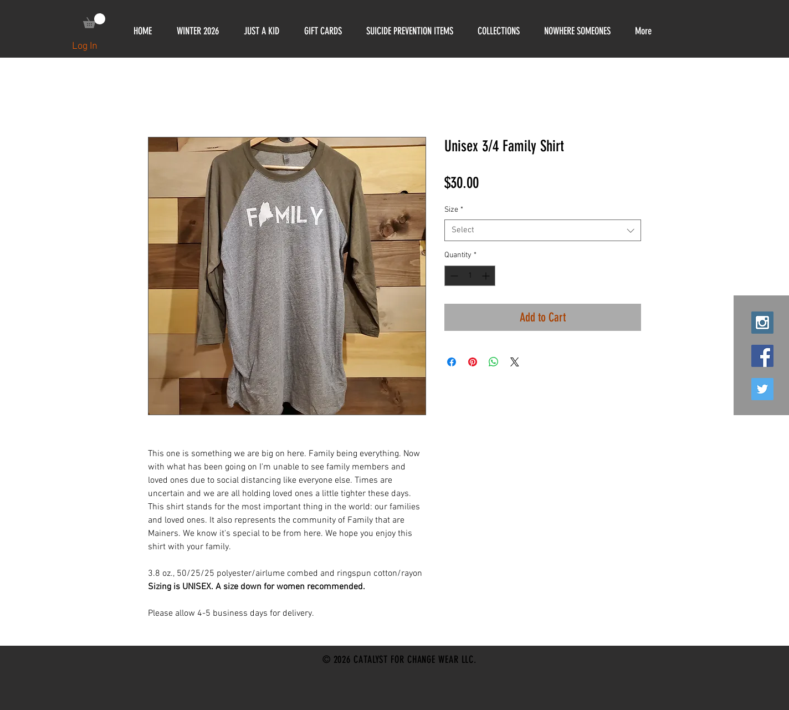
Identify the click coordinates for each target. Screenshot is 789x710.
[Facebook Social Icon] (762, 356)
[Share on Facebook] (451, 362)
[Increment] (487, 275)
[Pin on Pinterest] (472, 362)
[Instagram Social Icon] (762, 322)
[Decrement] (453, 275)
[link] (94, 20)
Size (453, 209)
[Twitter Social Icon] (762, 389)
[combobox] (542, 230)
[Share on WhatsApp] (493, 362)
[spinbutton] (470, 275)
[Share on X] (514, 362)
